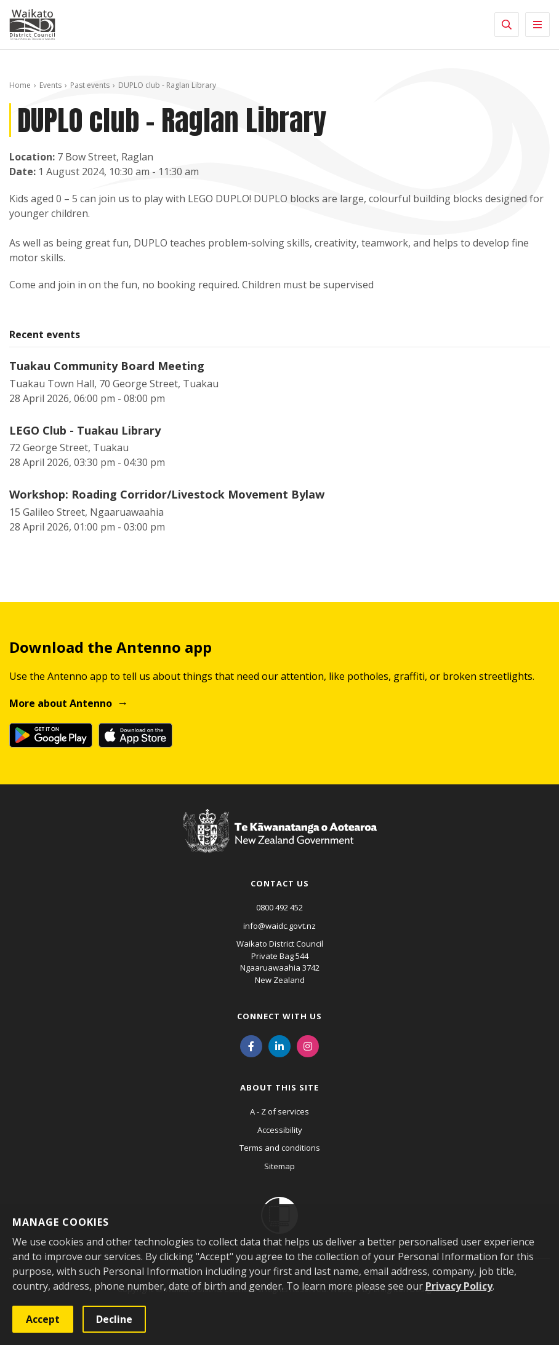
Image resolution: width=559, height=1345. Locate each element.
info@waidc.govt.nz (279, 925)
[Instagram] (308, 1045)
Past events (90, 85)
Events (50, 85)
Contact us (280, 883)
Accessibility (279, 1129)
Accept (43, 1319)
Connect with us (279, 1016)
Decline (114, 1319)
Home (20, 85)
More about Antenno (60, 703)
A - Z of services (279, 1111)
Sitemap (279, 1166)
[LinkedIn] (279, 1045)
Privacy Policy (459, 1286)
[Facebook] (251, 1045)
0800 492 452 (279, 907)
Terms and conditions (279, 1147)
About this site (279, 1087)
